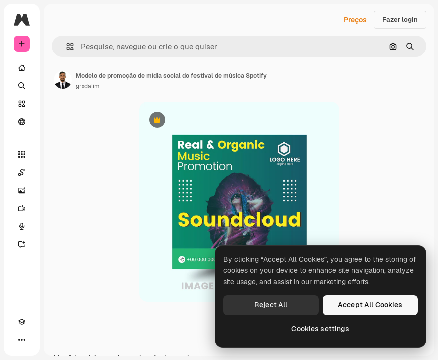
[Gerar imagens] (22, 190)
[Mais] (22, 340)
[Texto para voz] (22, 226)
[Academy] (22, 322)
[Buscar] (22, 86)
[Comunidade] (22, 122)
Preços (355, 20)
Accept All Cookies (370, 305)
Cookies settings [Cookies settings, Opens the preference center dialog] (320, 329)
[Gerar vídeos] (22, 208)
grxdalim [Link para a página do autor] (88, 86)
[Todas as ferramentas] (22, 154)
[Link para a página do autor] (63, 80)
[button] (66, 46)
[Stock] (22, 104)
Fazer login (400, 20)
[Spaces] (22, 172)
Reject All (270, 305)
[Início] (22, 68)
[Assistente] (22, 244)
